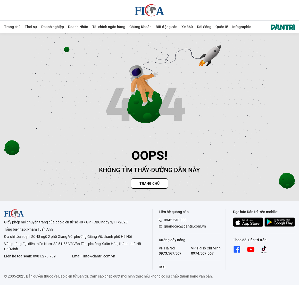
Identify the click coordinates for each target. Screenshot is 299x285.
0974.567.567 (202, 253)
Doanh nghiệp (52, 27)
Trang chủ (12, 27)
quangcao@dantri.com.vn (185, 226)
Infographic (241, 27)
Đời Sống (204, 27)
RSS (162, 267)
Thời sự (31, 27)
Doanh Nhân (78, 27)
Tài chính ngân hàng (108, 27)
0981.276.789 (44, 256)
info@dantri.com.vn (99, 256)
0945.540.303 (175, 220)
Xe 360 (187, 27)
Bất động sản (166, 27)
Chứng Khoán (140, 27)
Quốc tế (221, 27)
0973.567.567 (170, 253)
